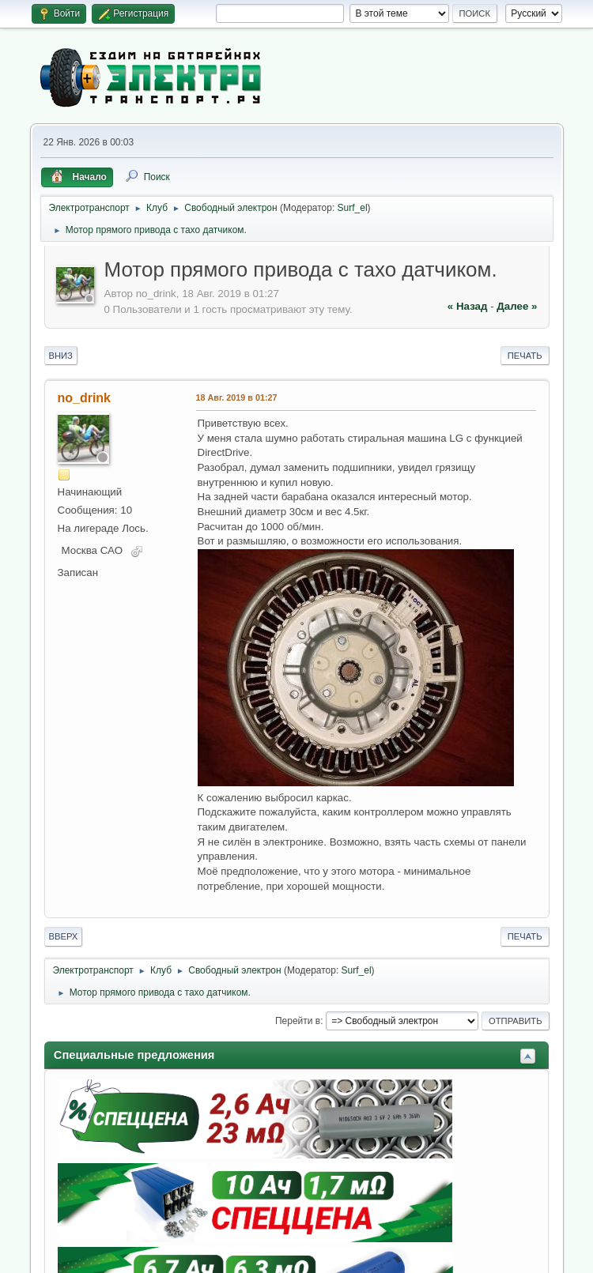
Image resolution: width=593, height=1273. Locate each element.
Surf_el (353, 207)
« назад (468, 306)
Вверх (63, 936)
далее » (517, 306)
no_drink (84, 398)
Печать (525, 355)
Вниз (61, 355)
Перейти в (297, 1020)
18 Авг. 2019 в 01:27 (237, 397)
